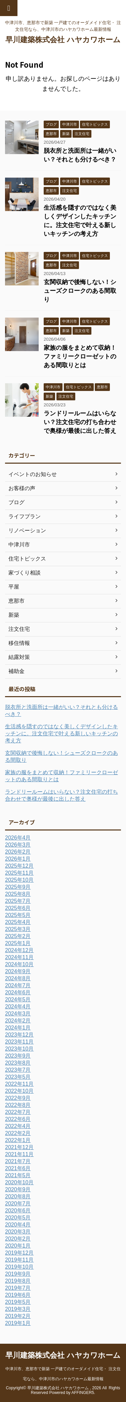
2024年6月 (18, 992)
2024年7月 (18, 985)
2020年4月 (18, 1224)
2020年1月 (18, 1246)
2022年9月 (18, 1098)
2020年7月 (18, 1203)
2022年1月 (18, 1140)
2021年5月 (18, 1175)
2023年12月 (19, 1035)
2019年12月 (19, 1253)
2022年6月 (18, 1119)
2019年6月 (18, 1295)
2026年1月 (18, 859)
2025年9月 (18, 887)
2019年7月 (18, 1288)
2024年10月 (19, 964)
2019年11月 (19, 1260)
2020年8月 (18, 1196)
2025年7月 (18, 901)
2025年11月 (19, 873)
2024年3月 (18, 1013)
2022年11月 (19, 1084)
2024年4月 (18, 1006)
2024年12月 (19, 950)
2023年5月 (18, 1077)
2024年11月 (19, 957)
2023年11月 (19, 1042)
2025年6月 (18, 908)
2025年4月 (18, 922)
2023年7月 (18, 1070)
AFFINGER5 (83, 1392)
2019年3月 (18, 1309)
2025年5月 (18, 915)
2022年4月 (18, 1126)
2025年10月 (19, 880)
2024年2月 (18, 1020)
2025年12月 (19, 866)
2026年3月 (18, 845)
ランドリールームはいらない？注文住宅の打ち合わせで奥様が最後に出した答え (80, 422)
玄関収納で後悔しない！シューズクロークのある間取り (80, 291)
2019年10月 (19, 1267)
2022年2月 (18, 1133)
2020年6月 (18, 1210)
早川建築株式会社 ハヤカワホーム (62, 40)
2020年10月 (19, 1182)
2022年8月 (18, 1105)
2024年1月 (18, 1027)
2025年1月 (18, 943)
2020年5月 (18, 1217)
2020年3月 (18, 1231)
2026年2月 (18, 852)
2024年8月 (18, 978)
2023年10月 (19, 1049)
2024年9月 (18, 971)
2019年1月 (18, 1323)
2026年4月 (18, 838)
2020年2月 (18, 1239)
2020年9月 (18, 1189)
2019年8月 (18, 1281)
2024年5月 (18, 999)
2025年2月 (18, 936)
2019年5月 (18, 1302)
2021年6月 (18, 1168)
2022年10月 (19, 1091)
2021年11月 (19, 1154)
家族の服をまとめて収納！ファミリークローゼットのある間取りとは (80, 356)
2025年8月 (18, 894)
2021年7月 (18, 1161)
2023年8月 (18, 1063)
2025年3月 (18, 929)
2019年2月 (18, 1316)
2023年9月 (18, 1056)
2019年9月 (18, 1274)
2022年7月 (18, 1112)
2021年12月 (19, 1147)
